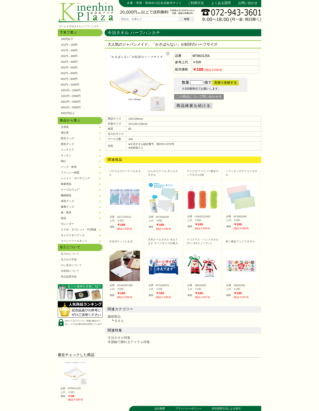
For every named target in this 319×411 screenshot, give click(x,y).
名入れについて (70, 253)
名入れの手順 (69, 259)
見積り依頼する (225, 82)
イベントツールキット (74, 240)
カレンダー (67, 223)
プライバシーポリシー (188, 408)
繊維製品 (66, 195)
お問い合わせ (248, 3)
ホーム (62, 26)
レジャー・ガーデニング (75, 178)
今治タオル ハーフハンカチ (84, 26)
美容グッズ (67, 201)
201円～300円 (69, 56)
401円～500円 (69, 67)
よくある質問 (221, 3)
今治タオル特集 (119, 337)
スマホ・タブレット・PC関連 (78, 229)
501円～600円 (69, 73)
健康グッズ (67, 206)
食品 (63, 218)
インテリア (67, 149)
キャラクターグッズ (73, 235)
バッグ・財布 (69, 166)
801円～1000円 (70, 84)
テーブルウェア (70, 189)
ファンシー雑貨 (70, 172)
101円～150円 (69, 44)
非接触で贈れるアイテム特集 (129, 342)
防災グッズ (67, 138)
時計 (63, 161)
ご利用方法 (196, 3)
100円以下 (67, 39)
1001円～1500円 (71, 90)
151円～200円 (69, 50)
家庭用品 (66, 183)
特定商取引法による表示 (226, 408)
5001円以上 (68, 113)
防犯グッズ (67, 144)
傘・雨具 (66, 212)
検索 (186, 19)
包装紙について (70, 270)
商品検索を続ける (194, 106)
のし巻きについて (71, 265)
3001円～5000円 (71, 107)
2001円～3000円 (71, 101)
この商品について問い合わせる (199, 96)
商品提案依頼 (69, 276)
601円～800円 (69, 78)
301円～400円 (69, 61)
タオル (119, 320)
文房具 (65, 126)
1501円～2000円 (71, 96)
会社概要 (159, 408)
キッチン (66, 155)
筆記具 (65, 132)
